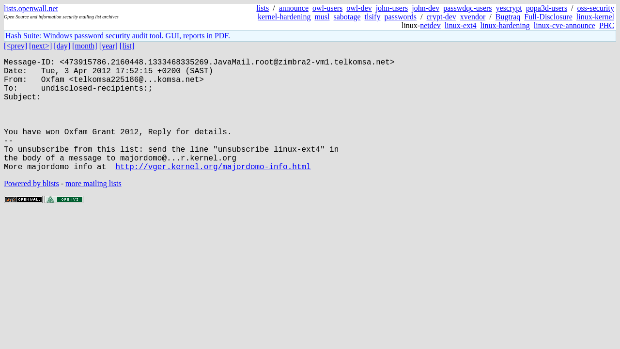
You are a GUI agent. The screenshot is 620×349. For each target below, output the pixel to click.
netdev (430, 25)
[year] (108, 46)
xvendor (472, 17)
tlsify (372, 17)
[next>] (40, 46)
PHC (606, 25)
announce (294, 8)
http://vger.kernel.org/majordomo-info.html (212, 191)
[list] (127, 46)
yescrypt (509, 8)
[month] (84, 46)
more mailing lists (93, 209)
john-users (392, 8)
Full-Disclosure (548, 17)
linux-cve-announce (564, 25)
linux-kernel (595, 17)
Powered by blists (31, 209)
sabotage (347, 17)
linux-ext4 (461, 25)
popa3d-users (546, 8)
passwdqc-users (467, 8)
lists (262, 8)
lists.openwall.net (31, 8)
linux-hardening (505, 25)
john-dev (425, 8)
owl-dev (359, 8)
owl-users (327, 8)
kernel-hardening (284, 17)
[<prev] (15, 46)
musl (321, 17)
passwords (400, 17)
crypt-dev (441, 17)
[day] (62, 46)
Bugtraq (508, 17)
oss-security (595, 8)
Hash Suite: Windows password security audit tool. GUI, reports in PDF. (117, 36)
